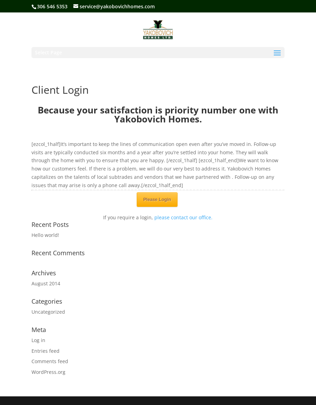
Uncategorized (48, 312)
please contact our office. (183, 217)
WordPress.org (48, 372)
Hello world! (45, 235)
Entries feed (45, 351)
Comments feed (49, 361)
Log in (38, 340)
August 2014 (45, 283)
